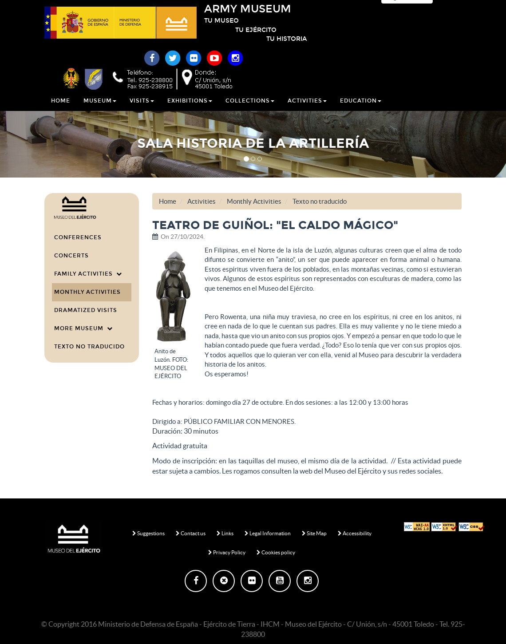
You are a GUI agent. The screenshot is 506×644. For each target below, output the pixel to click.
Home (60, 110)
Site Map (314, 533)
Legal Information (268, 533)
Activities (307, 110)
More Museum (83, 328)
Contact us (191, 533)
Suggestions (148, 533)
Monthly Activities (87, 292)
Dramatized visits (85, 310)
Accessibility (355, 533)
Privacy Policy (226, 552)
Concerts (71, 256)
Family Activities (88, 274)
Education (360, 110)
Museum (99, 110)
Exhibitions (189, 110)
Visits (142, 110)
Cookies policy (276, 552)
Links (225, 533)
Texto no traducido (89, 347)
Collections (249, 110)
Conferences (78, 237)
